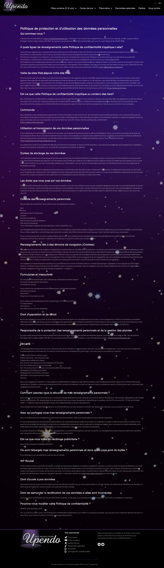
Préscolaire (105, 8)
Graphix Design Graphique (105, 564)
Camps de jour (88, 8)
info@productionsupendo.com (119, 338)
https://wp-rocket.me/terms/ (92, 473)
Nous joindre (154, 8)
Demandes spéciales (125, 8)
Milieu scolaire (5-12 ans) (64, 8)
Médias (141, 8)
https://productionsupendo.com (56, 38)
